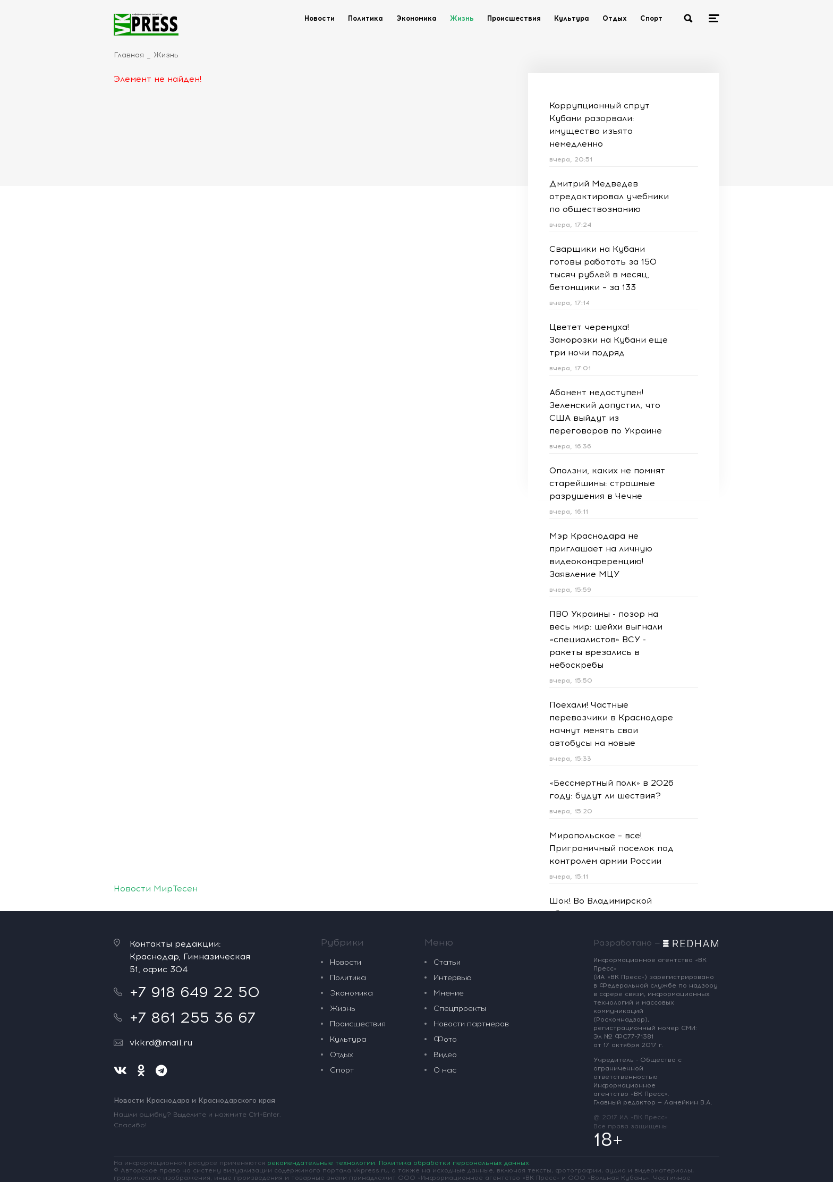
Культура (571, 18)
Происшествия (514, 18)
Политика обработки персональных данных (454, 1163)
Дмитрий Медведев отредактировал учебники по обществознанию (609, 196)
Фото (445, 1039)
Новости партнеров (471, 1023)
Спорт (651, 18)
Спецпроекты (460, 1008)
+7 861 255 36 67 (193, 1017)
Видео (445, 1054)
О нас (445, 1070)
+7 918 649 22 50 (195, 992)
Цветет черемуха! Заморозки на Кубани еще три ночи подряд (608, 340)
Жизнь (462, 18)
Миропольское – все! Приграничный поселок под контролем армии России (611, 848)
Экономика (416, 18)
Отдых (614, 18)
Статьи (447, 962)
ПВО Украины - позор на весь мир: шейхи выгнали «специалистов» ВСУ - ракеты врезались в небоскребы (605, 639)
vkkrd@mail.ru (161, 1043)
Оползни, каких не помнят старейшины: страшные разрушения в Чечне (607, 483)
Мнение (449, 993)
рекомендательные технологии (321, 1163)
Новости (319, 18)
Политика (365, 18)
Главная (129, 54)
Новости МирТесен (156, 888)
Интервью (453, 977)
